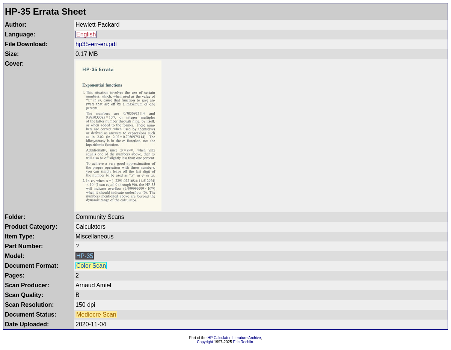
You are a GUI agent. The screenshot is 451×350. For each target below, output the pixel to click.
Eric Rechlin (243, 342)
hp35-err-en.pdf (96, 44)
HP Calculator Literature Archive (234, 338)
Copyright (205, 342)
